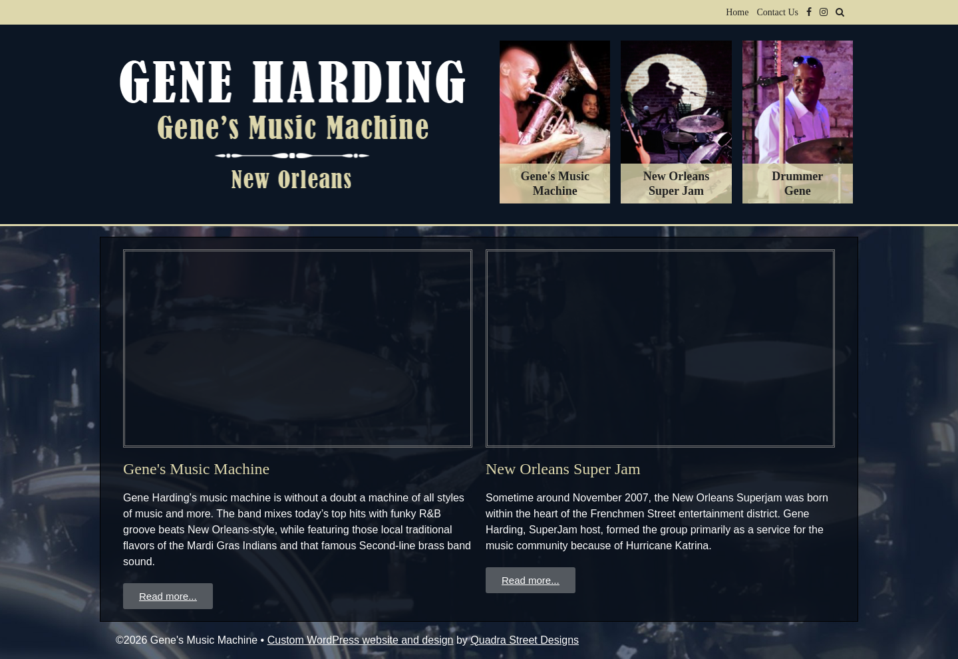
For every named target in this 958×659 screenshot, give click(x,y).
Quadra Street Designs (524, 640)
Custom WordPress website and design (360, 640)
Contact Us (777, 12)
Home (737, 12)
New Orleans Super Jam (563, 468)
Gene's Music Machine (196, 468)
